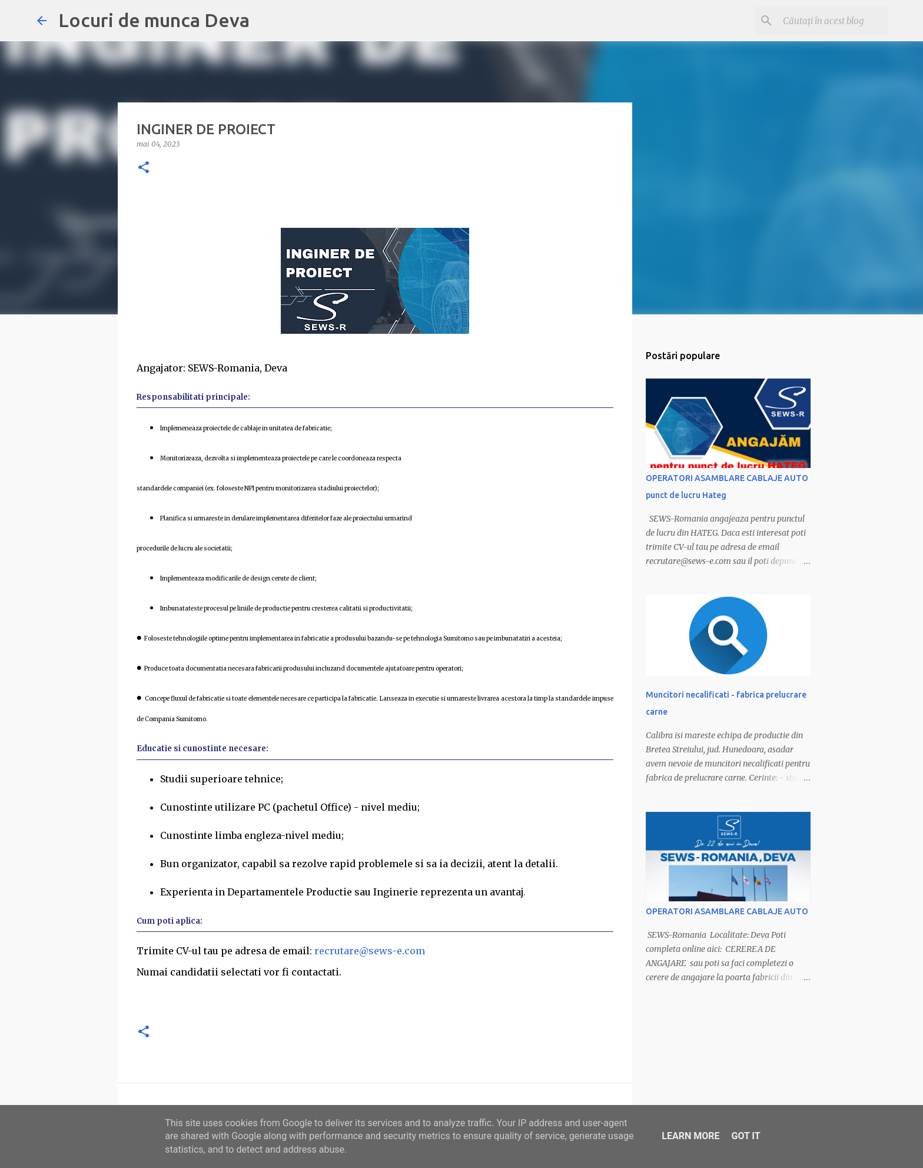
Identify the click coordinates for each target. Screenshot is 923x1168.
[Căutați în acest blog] (826, 20)
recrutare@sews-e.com (369, 951)
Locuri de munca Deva (154, 20)
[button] (144, 168)
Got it (745, 1136)
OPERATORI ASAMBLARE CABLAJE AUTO (727, 911)
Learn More (690, 1136)
